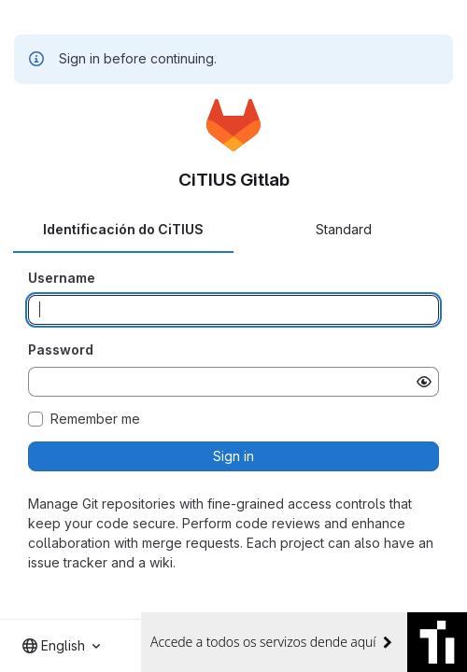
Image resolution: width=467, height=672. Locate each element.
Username (61, 278)
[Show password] (424, 382)
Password (60, 349)
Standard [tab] (344, 229)
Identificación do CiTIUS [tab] (123, 229)
